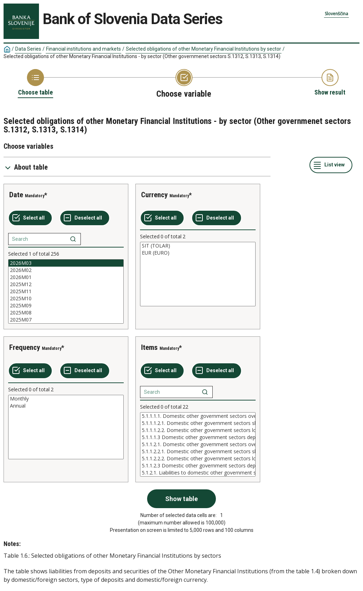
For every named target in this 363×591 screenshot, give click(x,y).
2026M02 (66, 270)
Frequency (24, 347)
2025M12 (66, 284)
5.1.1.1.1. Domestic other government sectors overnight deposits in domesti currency (197, 416)
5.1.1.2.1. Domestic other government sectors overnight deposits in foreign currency (197, 444)
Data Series (28, 49)
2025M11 (66, 291)
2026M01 (66, 277)
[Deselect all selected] (85, 218)
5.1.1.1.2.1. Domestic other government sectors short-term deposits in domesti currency (197, 423)
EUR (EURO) (197, 252)
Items (149, 347)
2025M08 (66, 312)
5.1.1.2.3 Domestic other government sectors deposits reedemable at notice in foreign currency (197, 465)
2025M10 (66, 298)
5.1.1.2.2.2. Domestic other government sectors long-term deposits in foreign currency (197, 458)
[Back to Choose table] (35, 82)
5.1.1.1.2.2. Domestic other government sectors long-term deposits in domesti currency (197, 430)
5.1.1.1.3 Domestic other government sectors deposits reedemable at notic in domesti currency (197, 437)
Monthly (66, 398)
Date (16, 195)
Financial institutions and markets (83, 49)
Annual (66, 405)
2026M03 (66, 263)
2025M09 (66, 305)
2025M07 (66, 319)
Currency (154, 195)
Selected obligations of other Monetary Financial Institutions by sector (203, 49)
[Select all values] (30, 218)
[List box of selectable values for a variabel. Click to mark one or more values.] (66, 291)
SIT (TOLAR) (197, 245)
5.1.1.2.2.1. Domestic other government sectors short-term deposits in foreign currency (197, 451)
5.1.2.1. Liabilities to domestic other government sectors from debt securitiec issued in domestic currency (197, 472)
